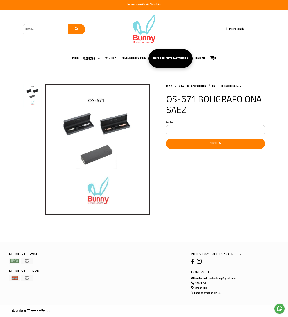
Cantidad (169, 122)
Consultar (215, 143)
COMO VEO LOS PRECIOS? (134, 58)
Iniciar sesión (236, 29)
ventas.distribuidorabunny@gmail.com (213, 278)
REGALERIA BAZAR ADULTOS (192, 86)
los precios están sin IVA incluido (144, 4)
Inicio (75, 58)
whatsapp (111, 58)
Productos (92, 58)
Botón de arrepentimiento (206, 293)
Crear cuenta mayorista (170, 58)
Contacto (200, 58)
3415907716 (199, 283)
